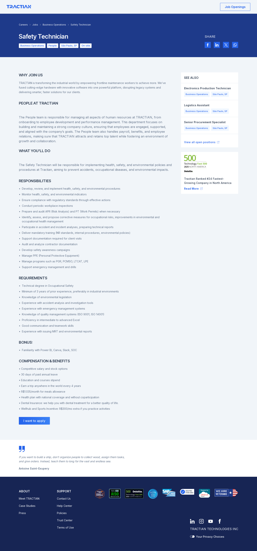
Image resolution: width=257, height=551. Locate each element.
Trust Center (65, 520)
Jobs (35, 24)
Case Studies (27, 505)
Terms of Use (65, 527)
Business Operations (54, 24)
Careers (23, 24)
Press (22, 513)
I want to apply (34, 421)
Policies (62, 513)
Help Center (64, 505)
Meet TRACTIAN (29, 498)
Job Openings (235, 7)
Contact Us (64, 498)
